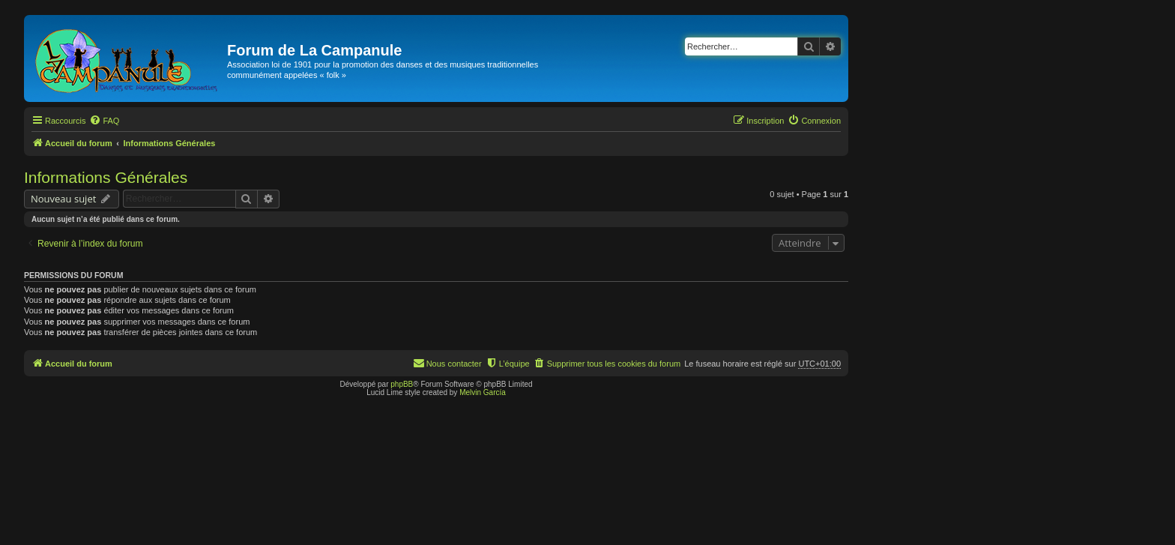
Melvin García (482, 392)
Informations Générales (105, 177)
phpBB (401, 384)
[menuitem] (104, 121)
